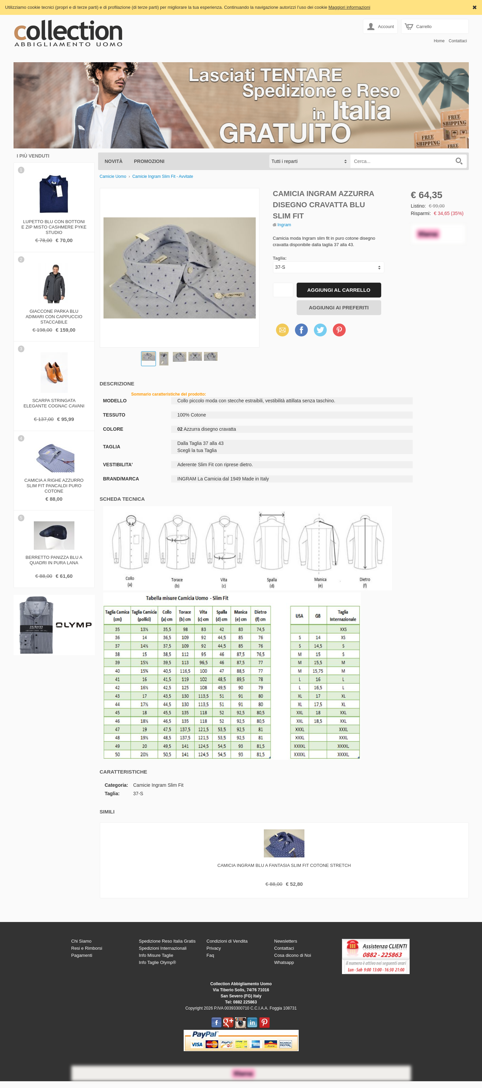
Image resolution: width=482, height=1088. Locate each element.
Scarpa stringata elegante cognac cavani (53, 403)
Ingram (284, 224)
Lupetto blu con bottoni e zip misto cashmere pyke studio (53, 226)
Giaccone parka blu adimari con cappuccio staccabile (54, 316)
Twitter (319, 329)
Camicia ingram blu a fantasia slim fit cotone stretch (284, 865)
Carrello (424, 26)
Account (386, 26)
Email (280, 329)
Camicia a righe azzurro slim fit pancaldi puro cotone (54, 485)
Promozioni (149, 161)
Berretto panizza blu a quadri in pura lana (54, 560)
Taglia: (280, 258)
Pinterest (339, 329)
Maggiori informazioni (349, 7)
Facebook (301, 329)
